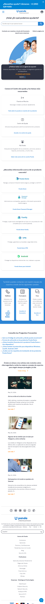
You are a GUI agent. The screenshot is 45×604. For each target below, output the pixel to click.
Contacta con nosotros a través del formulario (16, 31)
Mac (30, 527)
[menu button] (3, 12)
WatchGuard (22, 584)
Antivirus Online (22, 566)
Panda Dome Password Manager (22, 209)
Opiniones (22, 543)
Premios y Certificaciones (22, 545)
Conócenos (22, 540)
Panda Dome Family (22, 229)
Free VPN (22, 573)
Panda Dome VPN (22, 248)
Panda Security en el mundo (23, 548)
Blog (22, 550)
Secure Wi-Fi (22, 594)
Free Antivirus (22, 571)
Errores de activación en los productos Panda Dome (19, 340)
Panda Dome (22, 189)
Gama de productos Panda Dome (22, 561)
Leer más (10, 409)
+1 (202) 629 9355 (22, 74)
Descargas (22, 568)
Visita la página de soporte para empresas (29, 32)
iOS (40, 527)
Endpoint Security (23, 586)
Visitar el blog (22, 371)
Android (35, 527)
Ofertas (22, 576)
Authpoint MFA (22, 591)
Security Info (22, 553)
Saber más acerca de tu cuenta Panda (22, 157)
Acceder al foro (37, 314)
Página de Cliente (23, 563)
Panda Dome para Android (23, 266)
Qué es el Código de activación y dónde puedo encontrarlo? (22, 338)
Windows (25, 527)
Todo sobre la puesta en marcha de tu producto (22, 111)
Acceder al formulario (22, 312)
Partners (22, 596)
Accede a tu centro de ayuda (22, 133)
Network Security (22, 589)
